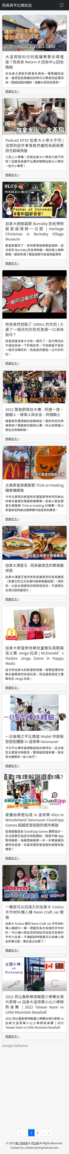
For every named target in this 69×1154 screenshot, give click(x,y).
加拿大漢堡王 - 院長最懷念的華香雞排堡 (34, 567)
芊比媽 (35, 1143)
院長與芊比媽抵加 (17, 5)
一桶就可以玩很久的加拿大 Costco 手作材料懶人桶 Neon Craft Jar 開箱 (34, 912)
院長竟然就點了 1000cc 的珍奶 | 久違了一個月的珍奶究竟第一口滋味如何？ (34, 329)
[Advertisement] (34, 1085)
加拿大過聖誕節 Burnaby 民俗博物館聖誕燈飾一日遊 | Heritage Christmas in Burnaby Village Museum (34, 231)
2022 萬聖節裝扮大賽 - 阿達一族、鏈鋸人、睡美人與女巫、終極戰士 (34, 412)
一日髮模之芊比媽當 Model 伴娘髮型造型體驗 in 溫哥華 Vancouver (34, 739)
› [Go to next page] (43, 1133)
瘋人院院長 (21, 1143)
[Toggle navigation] (61, 5)
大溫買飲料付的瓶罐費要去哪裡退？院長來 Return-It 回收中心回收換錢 (34, 62)
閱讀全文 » (12, 91)
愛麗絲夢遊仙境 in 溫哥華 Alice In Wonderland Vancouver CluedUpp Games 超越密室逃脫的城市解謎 (34, 820)
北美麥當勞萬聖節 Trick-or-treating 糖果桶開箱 (34, 487)
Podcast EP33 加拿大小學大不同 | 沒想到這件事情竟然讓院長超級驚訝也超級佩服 (34, 145)
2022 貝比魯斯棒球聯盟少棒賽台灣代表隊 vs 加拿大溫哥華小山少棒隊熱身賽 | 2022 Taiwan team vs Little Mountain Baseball (34, 1004)
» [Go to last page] (49, 1133)
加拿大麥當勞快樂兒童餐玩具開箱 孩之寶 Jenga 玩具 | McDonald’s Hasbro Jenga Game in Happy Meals (34, 655)
